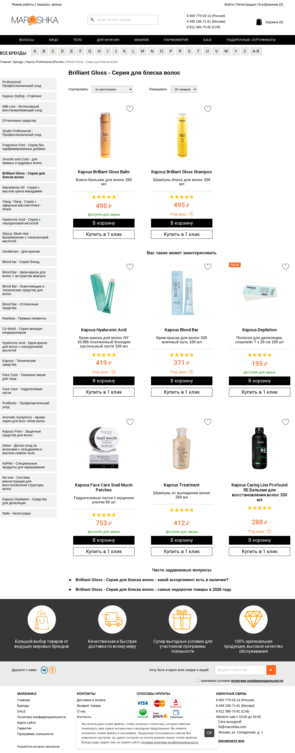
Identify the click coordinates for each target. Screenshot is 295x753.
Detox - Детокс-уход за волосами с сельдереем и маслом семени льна (22, 449)
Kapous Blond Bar (181, 329)
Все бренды (13, 53)
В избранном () (270, 4)
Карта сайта (26, 723)
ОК (209, 733)
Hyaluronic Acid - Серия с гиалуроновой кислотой (21, 221)
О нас (81, 711)
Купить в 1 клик (104, 234)
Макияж (141, 40)
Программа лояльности (35, 734)
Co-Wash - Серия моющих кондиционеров (22, 330)
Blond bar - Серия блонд (20, 262)
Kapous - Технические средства (19, 362)
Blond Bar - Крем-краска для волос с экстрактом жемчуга (24, 274)
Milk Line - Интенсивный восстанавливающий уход (22, 108)
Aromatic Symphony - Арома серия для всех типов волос (23, 419)
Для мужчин (108, 40)
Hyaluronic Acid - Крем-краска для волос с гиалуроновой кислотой (24, 346)
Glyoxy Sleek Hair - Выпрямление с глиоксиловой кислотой (25, 237)
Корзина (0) (274, 22)
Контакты (84, 717)
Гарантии (24, 728)
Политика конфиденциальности (41, 717)
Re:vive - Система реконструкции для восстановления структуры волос (22, 483)
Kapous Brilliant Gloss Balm (104, 171)
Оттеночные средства (19, 120)
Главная (23, 700)
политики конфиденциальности (257, 681)
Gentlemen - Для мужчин (21, 251)
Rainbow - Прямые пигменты (24, 318)
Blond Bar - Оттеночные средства (20, 306)
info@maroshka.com (231, 727)
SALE (21, 711)
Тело (77, 40)
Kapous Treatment (182, 484)
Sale (207, 40)
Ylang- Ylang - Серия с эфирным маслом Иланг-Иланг (21, 205)
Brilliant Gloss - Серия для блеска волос (23, 175)
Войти (229, 4)
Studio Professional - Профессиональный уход (21, 133)
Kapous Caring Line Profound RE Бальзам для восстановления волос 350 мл (259, 492)
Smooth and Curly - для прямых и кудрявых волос (22, 161)
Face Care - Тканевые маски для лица (24, 377)
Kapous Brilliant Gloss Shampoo (181, 171)
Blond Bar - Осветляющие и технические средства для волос (23, 290)
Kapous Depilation (259, 329)
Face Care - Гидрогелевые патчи (22, 391)
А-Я (256, 51)
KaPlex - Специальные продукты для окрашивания (23, 465)
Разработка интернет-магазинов (38, 746)
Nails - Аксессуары (16, 513)
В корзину (104, 223)
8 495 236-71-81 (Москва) (206, 21)
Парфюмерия (176, 40)
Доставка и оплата (91, 700)
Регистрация (246, 4)
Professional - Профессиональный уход (21, 84)
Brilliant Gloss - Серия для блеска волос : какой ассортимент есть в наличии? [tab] (152, 580)
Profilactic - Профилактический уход (25, 405)
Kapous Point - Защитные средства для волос (21, 433)
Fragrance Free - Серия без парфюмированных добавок (23, 147)
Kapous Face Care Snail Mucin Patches (104, 487)
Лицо (53, 40)
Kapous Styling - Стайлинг (22, 96)
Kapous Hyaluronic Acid (103, 329)
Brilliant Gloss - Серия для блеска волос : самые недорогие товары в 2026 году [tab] (153, 589)
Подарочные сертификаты (251, 40)
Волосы (26, 40)
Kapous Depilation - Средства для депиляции (24, 501)
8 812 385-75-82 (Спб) (203, 27)
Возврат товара (89, 706)
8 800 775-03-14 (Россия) (206, 16)
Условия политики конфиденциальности (169, 742)
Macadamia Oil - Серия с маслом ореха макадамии (22, 189)
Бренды (23, 706)
